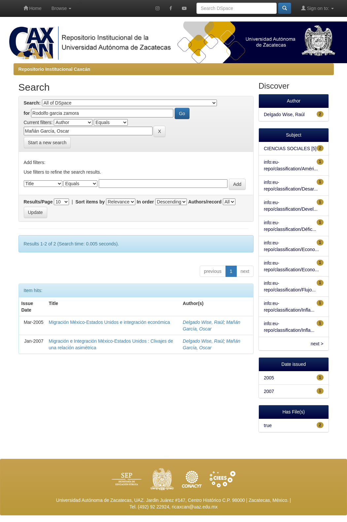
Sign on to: (317, 8)
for (27, 113)
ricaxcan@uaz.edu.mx (195, 506)
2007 (269, 391)
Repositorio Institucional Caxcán (54, 69)
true (268, 425)
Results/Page (38, 201)
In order (145, 201)
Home (32, 8)
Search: (32, 103)
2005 (269, 377)
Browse (62, 8)
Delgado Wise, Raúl (203, 322)
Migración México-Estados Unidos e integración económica (109, 322)
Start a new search (47, 142)
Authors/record (205, 201)
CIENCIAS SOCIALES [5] (290, 148)
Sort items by (90, 201)
